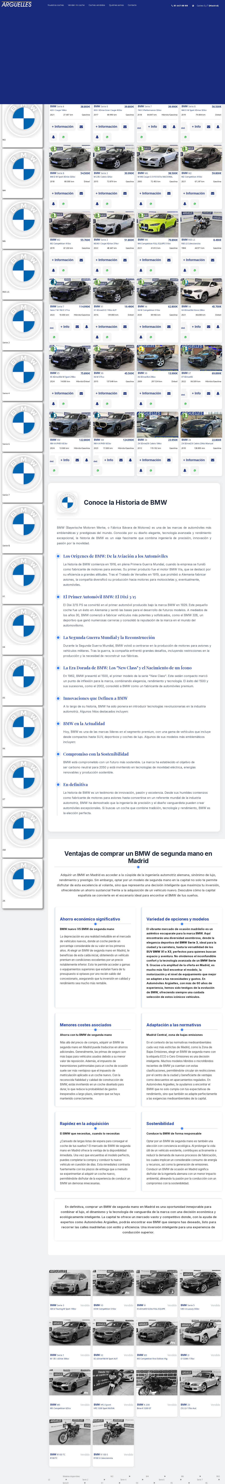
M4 (147, 1476)
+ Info (152, 126)
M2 (112, 1476)
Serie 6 (162, 1479)
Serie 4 (123, 1479)
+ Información (63, 126)
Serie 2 (85, 1479)
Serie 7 (200, 1479)
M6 (182, 1476)
